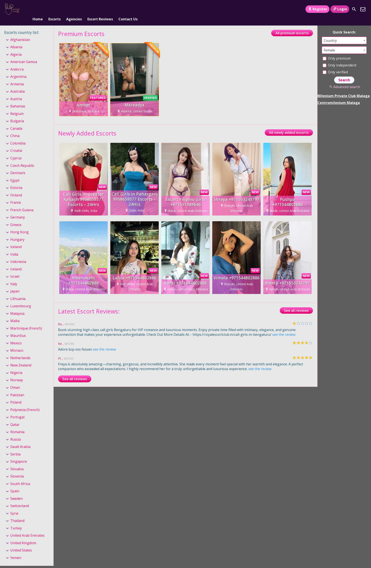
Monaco (16, 343)
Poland (15, 395)
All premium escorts (292, 26)
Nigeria (16, 365)
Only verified (335, 65)
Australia (17, 84)
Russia (15, 432)
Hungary (17, 232)
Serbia (15, 447)
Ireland (16, 262)
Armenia (17, 77)
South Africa (20, 476)
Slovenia (17, 469)
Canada (16, 121)
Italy (13, 276)
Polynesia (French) (25, 402)
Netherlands (20, 350)
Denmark (17, 165)
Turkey (16, 521)
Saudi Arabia (20, 439)
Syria (14, 506)
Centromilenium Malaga (338, 95)
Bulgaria (17, 114)
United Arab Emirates (27, 528)
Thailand (17, 513)
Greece (15, 217)
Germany (17, 210)
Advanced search (344, 79)
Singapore (18, 454)
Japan (14, 284)
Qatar (14, 417)
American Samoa (23, 54)
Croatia (16, 143)
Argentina (18, 69)
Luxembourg (20, 299)
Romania (17, 424)
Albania (16, 40)
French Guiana (21, 202)
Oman (15, 380)
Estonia (16, 180)
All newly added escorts (289, 125)
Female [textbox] (329, 43)
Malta (14, 314)
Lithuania (17, 291)
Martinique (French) (26, 321)
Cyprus (16, 151)
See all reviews (296, 303)
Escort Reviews (100, 9)
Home (38, 9)
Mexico (16, 336)
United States (21, 543)
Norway (16, 373)
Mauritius (18, 328)
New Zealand (20, 358)
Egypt (14, 173)
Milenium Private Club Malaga (343, 88)
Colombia (17, 136)
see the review (283, 327)
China (14, 129)
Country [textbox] (330, 33)
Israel (14, 269)
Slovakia (17, 462)
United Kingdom (23, 535)
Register (317, 9)
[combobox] (344, 33)
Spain (14, 484)
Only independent (339, 58)
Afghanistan (20, 32)
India (14, 247)
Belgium (17, 106)
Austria (16, 91)
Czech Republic (22, 158)
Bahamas (17, 99)
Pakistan (17, 388)
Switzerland (19, 498)
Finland (16, 188)
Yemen (15, 550)
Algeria (16, 47)
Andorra (17, 62)
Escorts (54, 9)
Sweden (16, 491)
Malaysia (17, 306)
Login (340, 9)
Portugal (17, 410)
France (15, 195)
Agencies (74, 9)
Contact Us (128, 9)
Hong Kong (19, 225)
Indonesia (18, 254)
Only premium (337, 51)
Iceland (16, 239)
